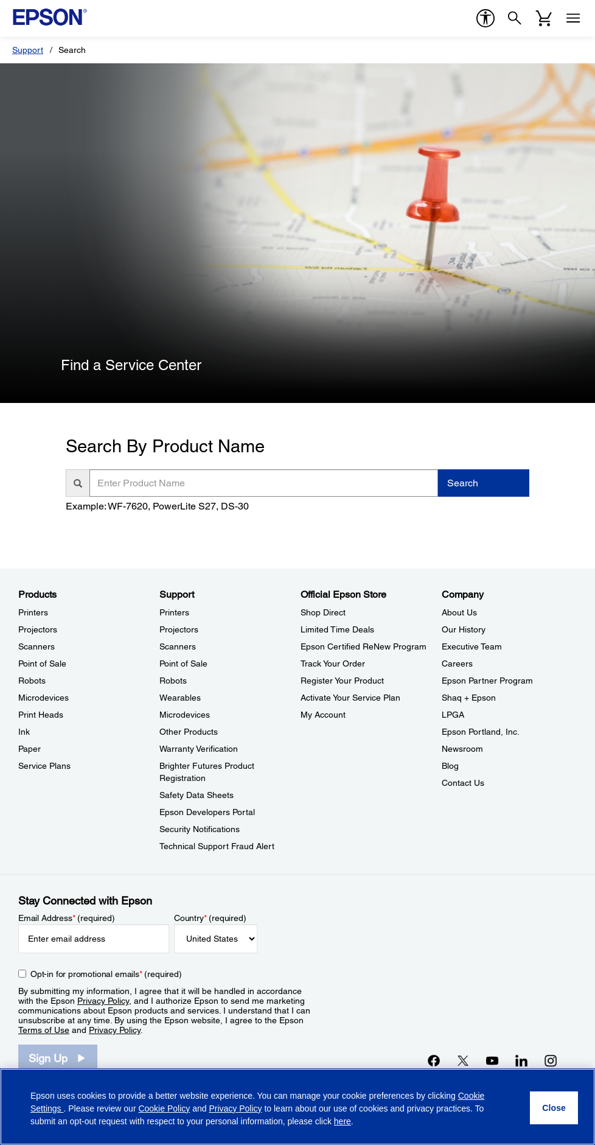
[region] (297, 1106)
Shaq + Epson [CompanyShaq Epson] (469, 697)
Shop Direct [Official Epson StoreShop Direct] (323, 612)
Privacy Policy (103, 1001)
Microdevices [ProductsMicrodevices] (43, 697)
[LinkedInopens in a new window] (521, 1060)
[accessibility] (485, 18)
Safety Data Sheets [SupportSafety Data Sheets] (196, 795)
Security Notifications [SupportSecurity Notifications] (199, 829)
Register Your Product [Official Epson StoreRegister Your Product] (342, 680)
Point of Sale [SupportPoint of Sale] (183, 663)
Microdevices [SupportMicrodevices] (184, 715)
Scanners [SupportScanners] (177, 646)
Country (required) (210, 918)
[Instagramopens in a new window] (551, 1060)
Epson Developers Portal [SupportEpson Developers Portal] (207, 812)
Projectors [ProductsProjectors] (37, 629)
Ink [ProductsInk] (24, 732)
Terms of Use (43, 1030)
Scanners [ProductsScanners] (36, 646)
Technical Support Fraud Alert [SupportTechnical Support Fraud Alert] (216, 846)
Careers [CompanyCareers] (457, 663)
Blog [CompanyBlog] (450, 766)
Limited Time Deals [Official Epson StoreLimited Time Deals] (337, 629)
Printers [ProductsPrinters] (33, 612)
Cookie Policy (164, 1108)
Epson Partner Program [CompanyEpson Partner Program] (487, 680)
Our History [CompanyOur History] (463, 629)
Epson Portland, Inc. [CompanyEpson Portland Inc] (481, 732)
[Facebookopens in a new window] (434, 1060)
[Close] (554, 1107)
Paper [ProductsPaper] (29, 749)
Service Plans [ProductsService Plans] (44, 766)
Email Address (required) (66, 918)
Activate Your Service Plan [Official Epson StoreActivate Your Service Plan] (350, 697)
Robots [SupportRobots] (173, 680)
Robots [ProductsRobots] (32, 680)
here (342, 1121)
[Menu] (573, 18)
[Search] (514, 18)
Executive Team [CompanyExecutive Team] (472, 646)
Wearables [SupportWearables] (180, 697)
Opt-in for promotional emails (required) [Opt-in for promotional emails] (106, 974)
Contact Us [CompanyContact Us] (463, 783)
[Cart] (544, 18)
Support (27, 50)
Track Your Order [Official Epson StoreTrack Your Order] (333, 663)
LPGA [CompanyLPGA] (453, 715)
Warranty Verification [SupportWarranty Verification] (198, 749)
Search (462, 483)
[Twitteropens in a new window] (463, 1060)
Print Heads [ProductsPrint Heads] (40, 715)
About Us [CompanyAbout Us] (459, 612)
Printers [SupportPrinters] (174, 612)
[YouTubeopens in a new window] (492, 1060)
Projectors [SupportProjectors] (178, 629)
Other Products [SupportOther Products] (188, 732)
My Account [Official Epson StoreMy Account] (323, 715)
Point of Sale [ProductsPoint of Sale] (42, 663)
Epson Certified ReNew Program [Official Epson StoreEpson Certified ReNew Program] (363, 646)
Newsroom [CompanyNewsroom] (462, 749)
